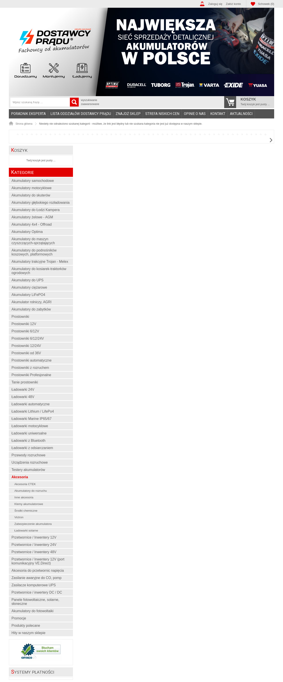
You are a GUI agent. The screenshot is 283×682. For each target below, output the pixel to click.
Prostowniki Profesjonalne (31, 375)
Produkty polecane (25, 625)
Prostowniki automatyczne (31, 360)
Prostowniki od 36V (26, 353)
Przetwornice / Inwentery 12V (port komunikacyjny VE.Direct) (37, 561)
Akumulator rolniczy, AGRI (31, 302)
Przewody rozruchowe (28, 455)
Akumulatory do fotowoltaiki (32, 611)
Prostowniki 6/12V (25, 331)
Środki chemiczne (25, 510)
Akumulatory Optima (27, 232)
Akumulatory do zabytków (31, 309)
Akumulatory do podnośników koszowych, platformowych (34, 252)
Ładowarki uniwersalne (29, 433)
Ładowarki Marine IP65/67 (31, 419)
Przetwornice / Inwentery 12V (33, 537)
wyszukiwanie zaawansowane (90, 102)
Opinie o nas (195, 114)
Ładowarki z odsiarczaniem (32, 448)
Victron (18, 517)
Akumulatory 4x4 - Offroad (31, 224)
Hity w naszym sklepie (28, 633)
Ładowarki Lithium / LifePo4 (32, 411)
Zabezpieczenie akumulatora (33, 524)
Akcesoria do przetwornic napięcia (37, 570)
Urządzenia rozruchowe (29, 462)
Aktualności (241, 114)
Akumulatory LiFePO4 (28, 295)
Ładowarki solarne (26, 530)
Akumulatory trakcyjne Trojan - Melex (39, 261)
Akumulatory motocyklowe (31, 188)
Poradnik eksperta (28, 114)
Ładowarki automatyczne (30, 404)
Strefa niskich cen (162, 114)
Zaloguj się (215, 4)
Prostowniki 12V (23, 324)
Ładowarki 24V (22, 389)
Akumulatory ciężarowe (29, 287)
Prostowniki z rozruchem (30, 368)
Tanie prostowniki (24, 382)
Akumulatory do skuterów (30, 195)
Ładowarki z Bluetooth (28, 440)
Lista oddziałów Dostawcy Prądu (80, 114)
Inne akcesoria (23, 497)
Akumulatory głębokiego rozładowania (40, 202)
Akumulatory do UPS (27, 280)
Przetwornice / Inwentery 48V (33, 552)
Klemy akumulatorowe (28, 504)
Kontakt (217, 114)
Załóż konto (233, 4)
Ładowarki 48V (22, 397)
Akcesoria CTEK (25, 484)
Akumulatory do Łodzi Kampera (35, 210)
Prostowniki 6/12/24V (27, 338)
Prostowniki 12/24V (26, 346)
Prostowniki (20, 316)
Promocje (18, 618)
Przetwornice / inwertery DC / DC (36, 592)
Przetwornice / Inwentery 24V (33, 545)
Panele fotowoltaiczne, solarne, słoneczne (35, 602)
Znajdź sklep (128, 114)
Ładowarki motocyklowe (29, 426)
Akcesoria (19, 477)
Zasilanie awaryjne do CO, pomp (36, 578)
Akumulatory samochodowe (32, 181)
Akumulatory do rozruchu (30, 490)
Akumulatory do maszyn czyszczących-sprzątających (33, 241)
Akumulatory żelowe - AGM (32, 217)
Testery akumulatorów (28, 470)
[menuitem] (28, 113)
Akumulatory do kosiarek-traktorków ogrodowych (38, 271)
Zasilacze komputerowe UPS (33, 585)
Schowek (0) (266, 4)
